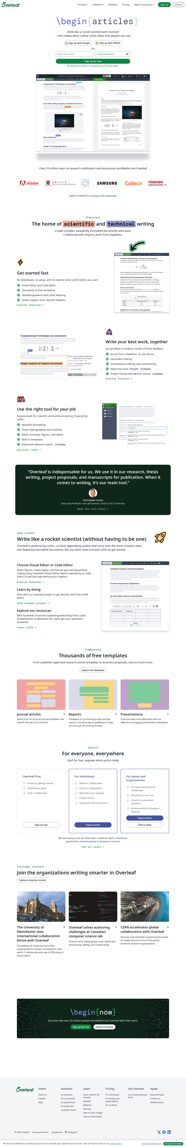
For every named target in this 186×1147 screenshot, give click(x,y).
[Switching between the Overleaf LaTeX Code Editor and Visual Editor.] (141, 282)
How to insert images (93, 1112)
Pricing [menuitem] (125, 4)
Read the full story (93, 509)
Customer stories (68, 1110)
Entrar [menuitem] (178, 4)
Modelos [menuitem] (113, 4)
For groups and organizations (113, 1100)
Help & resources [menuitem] (143, 4)
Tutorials (87, 1109)
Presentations (145, 714)
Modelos (87, 1101)
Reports (93, 714)
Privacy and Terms (40, 1132)
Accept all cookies (173, 1143)
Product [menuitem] (82, 4)
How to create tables (92, 1116)
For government (68, 1102)
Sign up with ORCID (107, 43)
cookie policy (115, 1143)
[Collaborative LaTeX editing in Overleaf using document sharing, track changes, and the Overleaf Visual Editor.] (93, 113)
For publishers (67, 1106)
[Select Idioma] (70, 1132)
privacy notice (113, 66)
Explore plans (93, 824)
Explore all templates (93, 670)
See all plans (93, 846)
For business (66, 1094)
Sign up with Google (77, 43)
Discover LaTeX (29, 449)
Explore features (30, 305)
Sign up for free (81, 1026)
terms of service (98, 66)
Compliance (56, 1132)
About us (42, 1094)
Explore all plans (104, 1026)
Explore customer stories (32, 880)
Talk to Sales (144, 824)
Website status (157, 1102)
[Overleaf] (10, 4)
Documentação (157, 1094)
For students (111, 1105)
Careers (42, 1098)
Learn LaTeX (27, 627)
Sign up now (41, 824)
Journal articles (41, 714)
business (95, 195)
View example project (33, 603)
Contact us (155, 1098)
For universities (68, 1098)
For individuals (112, 1094)
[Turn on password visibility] (127, 54)
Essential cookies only (152, 1143)
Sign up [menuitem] (164, 4)
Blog (40, 1102)
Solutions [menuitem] (97, 4)
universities (111, 195)
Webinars (87, 1105)
